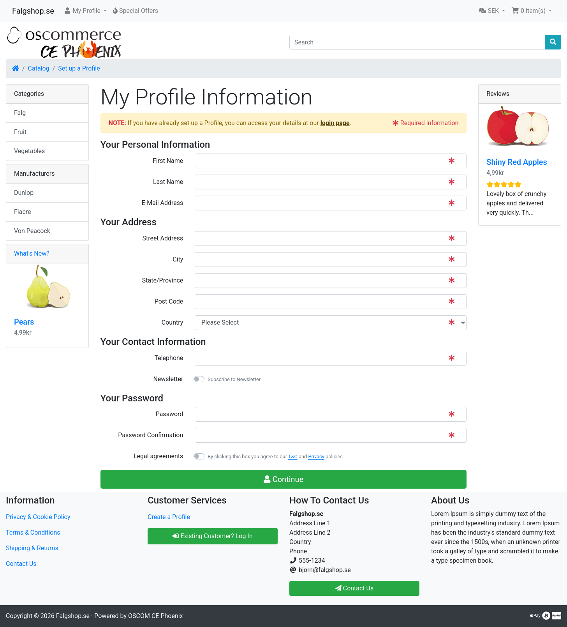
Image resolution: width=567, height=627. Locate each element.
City (178, 259)
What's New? (31, 253)
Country (172, 322)
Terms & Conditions (33, 532)
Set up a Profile (79, 68)
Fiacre (22, 211)
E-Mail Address (162, 203)
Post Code (169, 301)
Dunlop (23, 192)
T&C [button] (293, 456)
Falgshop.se (33, 11)
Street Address (162, 238)
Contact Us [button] (354, 588)
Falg (20, 113)
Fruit (20, 132)
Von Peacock (32, 231)
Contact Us (21, 563)
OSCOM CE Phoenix (155, 616)
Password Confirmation (150, 435)
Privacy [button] (316, 456)
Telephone (168, 358)
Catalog (38, 68)
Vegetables (29, 151)
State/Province (162, 280)
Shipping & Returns (32, 548)
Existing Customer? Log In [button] (212, 536)
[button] (85, 11)
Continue (284, 479)
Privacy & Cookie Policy (38, 517)
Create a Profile (169, 517)
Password (169, 414)
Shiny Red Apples (516, 162)
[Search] (417, 42)
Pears (24, 322)
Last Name (168, 181)
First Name (168, 160)
